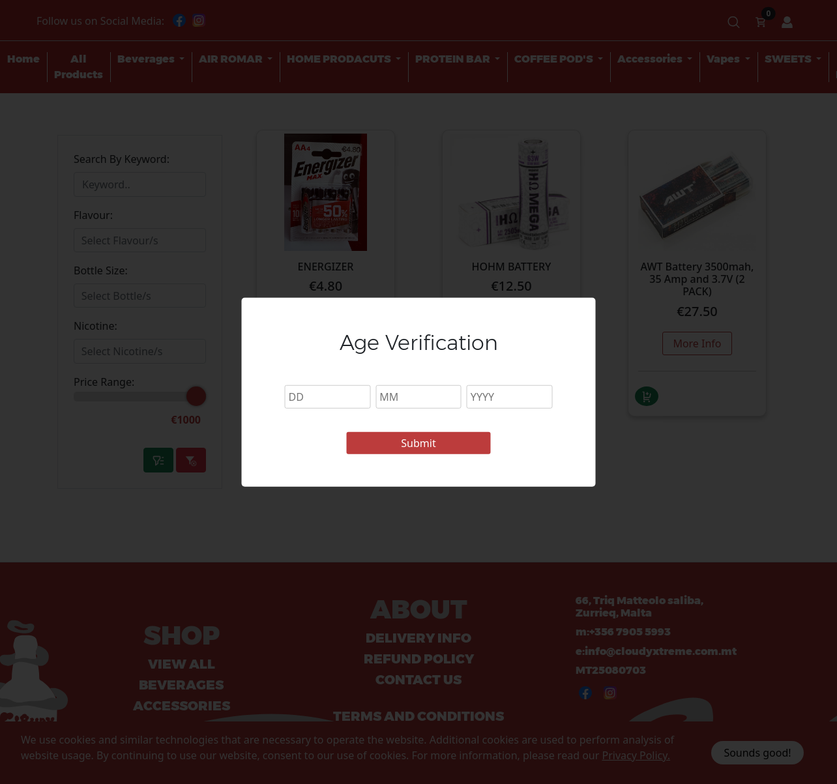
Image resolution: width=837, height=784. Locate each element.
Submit (418, 443)
